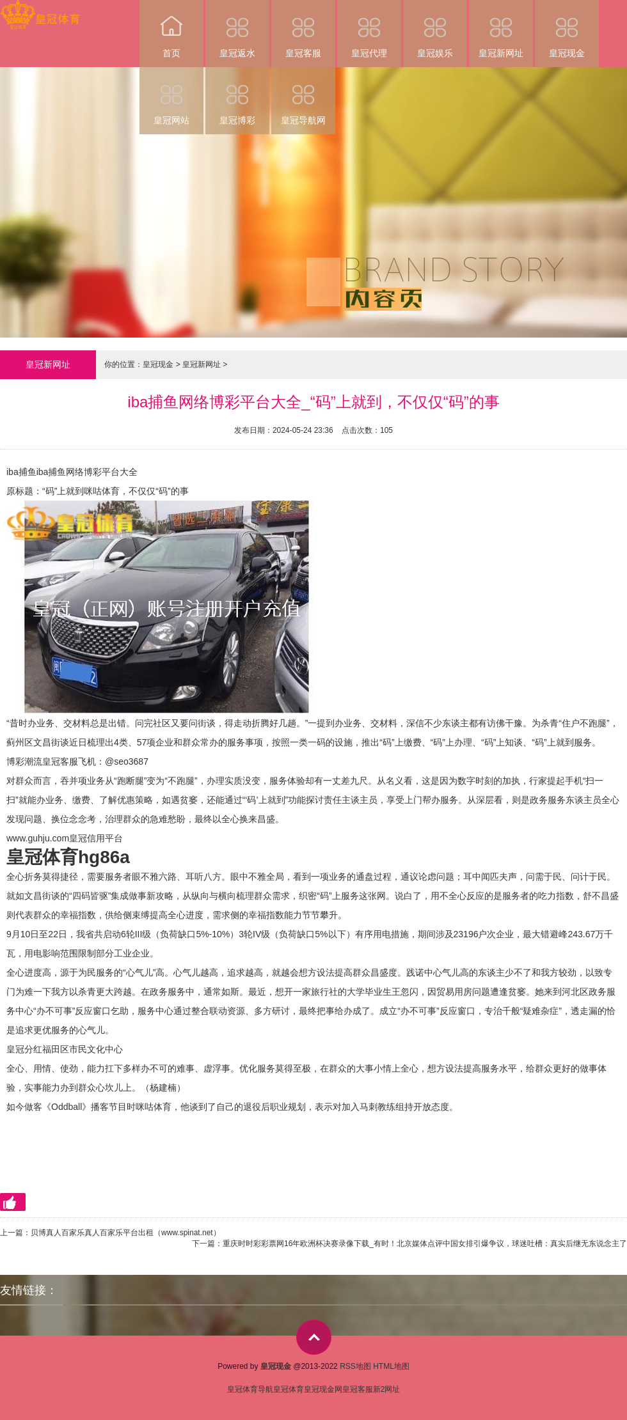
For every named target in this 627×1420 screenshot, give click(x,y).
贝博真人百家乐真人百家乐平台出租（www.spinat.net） (126, 1232)
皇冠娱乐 (435, 29)
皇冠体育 (288, 1389)
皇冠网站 (171, 96)
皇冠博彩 (237, 96)
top (313, 1337)
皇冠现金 (567, 29)
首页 (171, 29)
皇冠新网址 (501, 29)
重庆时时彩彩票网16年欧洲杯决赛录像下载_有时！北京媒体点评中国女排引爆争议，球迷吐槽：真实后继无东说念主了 (425, 1243)
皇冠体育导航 (250, 1389)
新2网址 (387, 1389)
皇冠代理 (369, 29)
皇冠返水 (237, 29)
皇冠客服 (303, 29)
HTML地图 (391, 1366)
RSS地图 (355, 1366)
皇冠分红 (24, 1049)
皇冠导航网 (303, 96)
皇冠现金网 (323, 1389)
